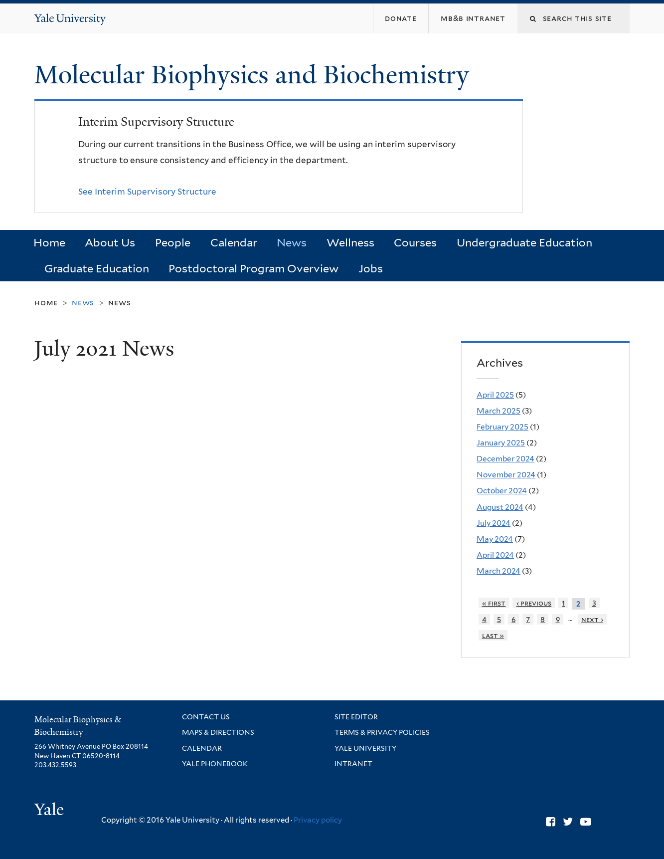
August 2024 (500, 507)
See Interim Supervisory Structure (147, 192)
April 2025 (495, 395)
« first (494, 603)
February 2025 (502, 426)
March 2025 (498, 411)
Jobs (370, 268)
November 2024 (506, 474)
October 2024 (502, 490)
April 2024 (495, 555)
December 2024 (505, 458)
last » (493, 635)
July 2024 (493, 523)
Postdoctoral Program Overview (253, 268)
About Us (110, 242)
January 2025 (501, 442)
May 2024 (495, 539)
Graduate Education (96, 268)
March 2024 (498, 571)
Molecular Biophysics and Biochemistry (255, 74)
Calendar (233, 242)
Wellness (350, 242)
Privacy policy (318, 820)
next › (592, 619)
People (172, 242)
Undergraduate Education (524, 242)
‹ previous (534, 603)
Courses (415, 242)
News (292, 242)
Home (49, 242)
